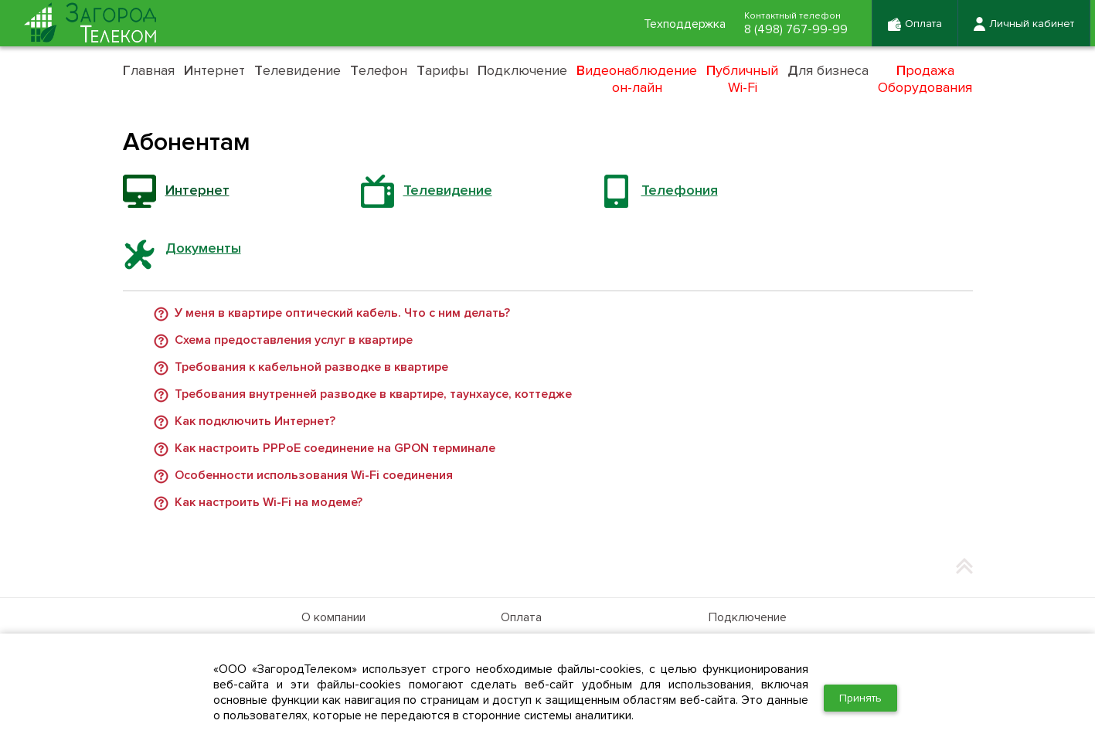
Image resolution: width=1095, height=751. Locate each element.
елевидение (297, 70)
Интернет (197, 190)
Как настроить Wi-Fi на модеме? (268, 503)
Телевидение (447, 190)
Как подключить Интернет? (255, 422)
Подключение (748, 617)
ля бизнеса (828, 70)
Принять (860, 698)
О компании (333, 617)
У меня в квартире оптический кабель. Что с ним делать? (342, 314)
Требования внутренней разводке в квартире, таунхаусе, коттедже (373, 395)
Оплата (521, 617)
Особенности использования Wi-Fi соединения (314, 476)
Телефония (679, 190)
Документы (203, 248)
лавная (149, 70)
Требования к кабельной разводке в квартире (311, 368)
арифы (442, 70)
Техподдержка (685, 24)
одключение (522, 70)
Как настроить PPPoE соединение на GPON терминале (335, 449)
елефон (378, 70)
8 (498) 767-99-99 (796, 29)
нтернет (214, 70)
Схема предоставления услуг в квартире (294, 341)
